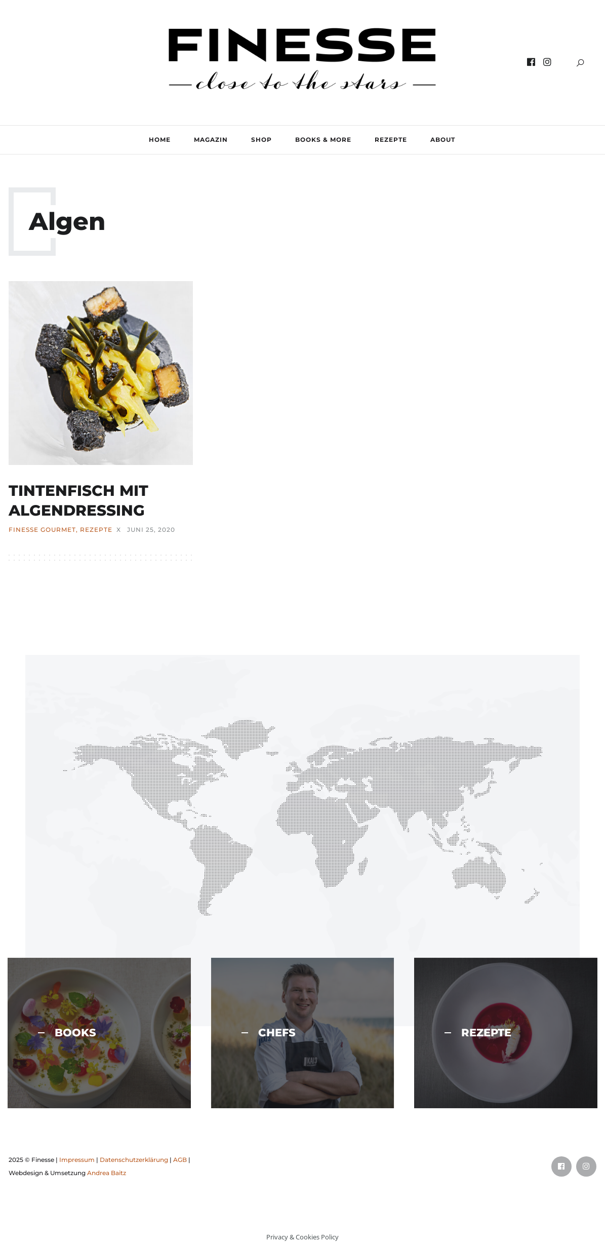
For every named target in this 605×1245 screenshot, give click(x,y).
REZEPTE (391, 139)
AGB (180, 1158)
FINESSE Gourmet (42, 528)
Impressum (77, 1158)
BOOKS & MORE (323, 139)
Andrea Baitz (106, 1172)
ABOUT (442, 139)
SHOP (261, 139)
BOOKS (67, 1031)
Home (160, 139)
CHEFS (268, 1031)
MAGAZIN (211, 139)
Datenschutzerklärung (134, 1158)
